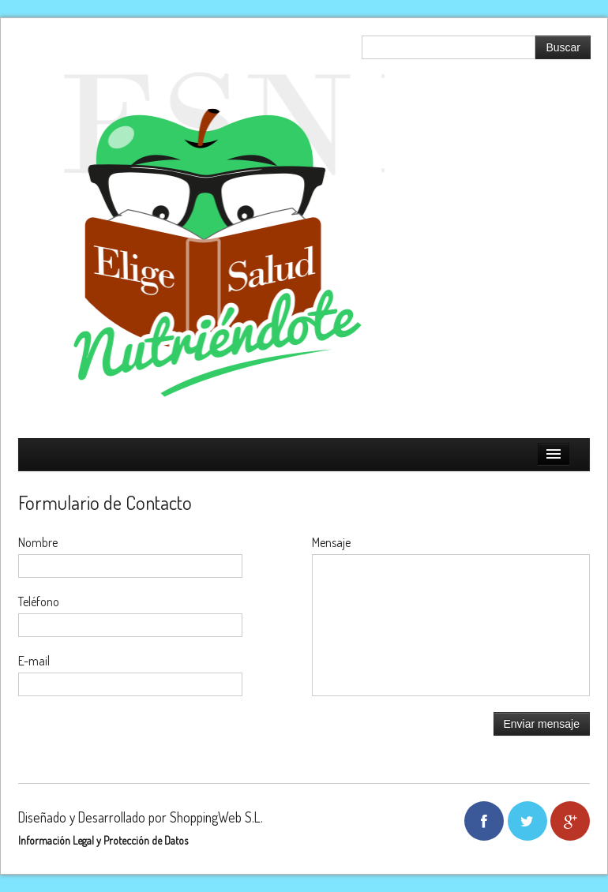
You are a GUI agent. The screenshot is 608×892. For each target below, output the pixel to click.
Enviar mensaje (542, 724)
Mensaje (331, 542)
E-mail (34, 661)
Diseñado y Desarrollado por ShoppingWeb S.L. (140, 817)
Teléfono (38, 601)
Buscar (563, 47)
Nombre (38, 542)
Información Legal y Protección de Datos (103, 840)
